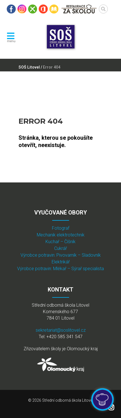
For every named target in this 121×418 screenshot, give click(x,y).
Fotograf (60, 228)
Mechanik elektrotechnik (61, 235)
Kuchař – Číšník (60, 241)
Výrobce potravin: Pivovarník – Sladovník (60, 255)
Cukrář (60, 248)
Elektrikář (61, 262)
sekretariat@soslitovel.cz (61, 330)
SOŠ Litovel (29, 67)
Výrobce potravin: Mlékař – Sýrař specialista (60, 268)
